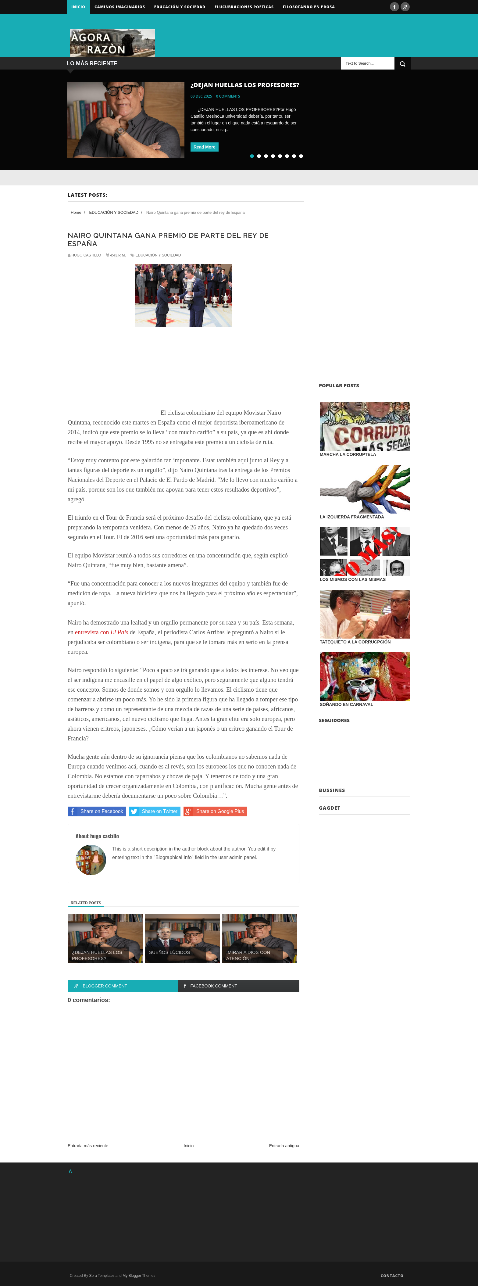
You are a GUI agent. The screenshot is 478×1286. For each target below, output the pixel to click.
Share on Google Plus (214, 811)
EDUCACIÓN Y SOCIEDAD (158, 255)
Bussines (332, 790)
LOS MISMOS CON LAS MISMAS (353, 579)
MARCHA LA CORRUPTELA (348, 454)
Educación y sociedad (179, 6)
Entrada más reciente (88, 1145)
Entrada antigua (284, 1145)
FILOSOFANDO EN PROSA (309, 6)
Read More (205, 147)
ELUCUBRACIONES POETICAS (244, 6)
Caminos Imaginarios (120, 6)
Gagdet (330, 807)
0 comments (228, 96)
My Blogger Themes (139, 1275)
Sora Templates (101, 1275)
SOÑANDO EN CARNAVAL (346, 704)
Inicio (78, 6)
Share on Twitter (153, 811)
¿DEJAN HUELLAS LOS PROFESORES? (245, 85)
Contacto (392, 1275)
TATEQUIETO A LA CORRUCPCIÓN (355, 641)
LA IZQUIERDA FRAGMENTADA (352, 516)
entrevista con (101, 632)
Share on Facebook (95, 811)
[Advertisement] (340, 35)
